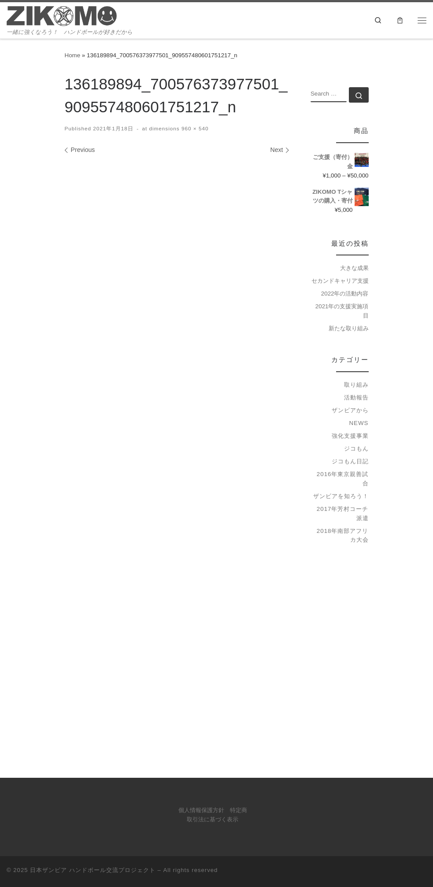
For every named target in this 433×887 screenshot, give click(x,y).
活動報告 (356, 397)
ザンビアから (350, 410)
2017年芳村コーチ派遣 (343, 513)
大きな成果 (354, 268)
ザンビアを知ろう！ (341, 496)
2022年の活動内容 (345, 293)
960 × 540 (194, 128)
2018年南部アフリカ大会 (343, 535)
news (358, 423)
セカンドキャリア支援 (340, 280)
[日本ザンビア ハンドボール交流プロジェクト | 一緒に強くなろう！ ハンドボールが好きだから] (62, 15)
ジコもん (356, 448)
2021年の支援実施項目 (342, 311)
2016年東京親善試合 (343, 479)
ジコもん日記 (350, 461)
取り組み (356, 384)
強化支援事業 (350, 435)
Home (73, 55)
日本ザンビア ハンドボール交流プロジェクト (92, 870)
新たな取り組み (349, 328)
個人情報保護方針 (201, 810)
